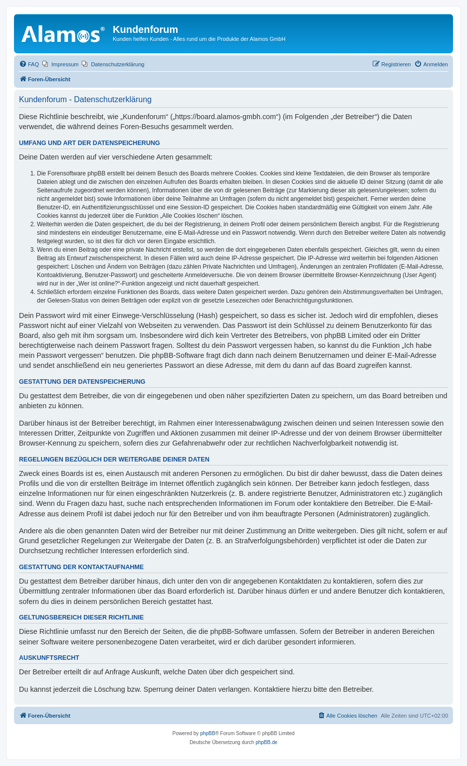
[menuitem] (29, 64)
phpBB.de (266, 742)
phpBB (207, 733)
